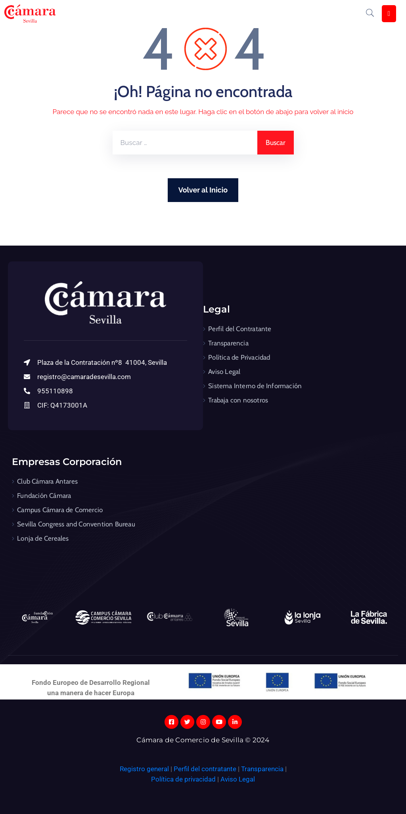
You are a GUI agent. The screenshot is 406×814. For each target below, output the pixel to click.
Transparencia (228, 343)
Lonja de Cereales (43, 538)
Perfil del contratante (205, 769)
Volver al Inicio (203, 190)
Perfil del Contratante (239, 329)
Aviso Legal (224, 372)
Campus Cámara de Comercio (60, 510)
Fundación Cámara (44, 495)
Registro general (145, 769)
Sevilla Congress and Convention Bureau (76, 524)
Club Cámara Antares (47, 481)
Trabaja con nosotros (238, 400)
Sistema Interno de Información (255, 386)
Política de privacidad (183, 779)
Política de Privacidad (239, 357)
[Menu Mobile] (389, 13)
